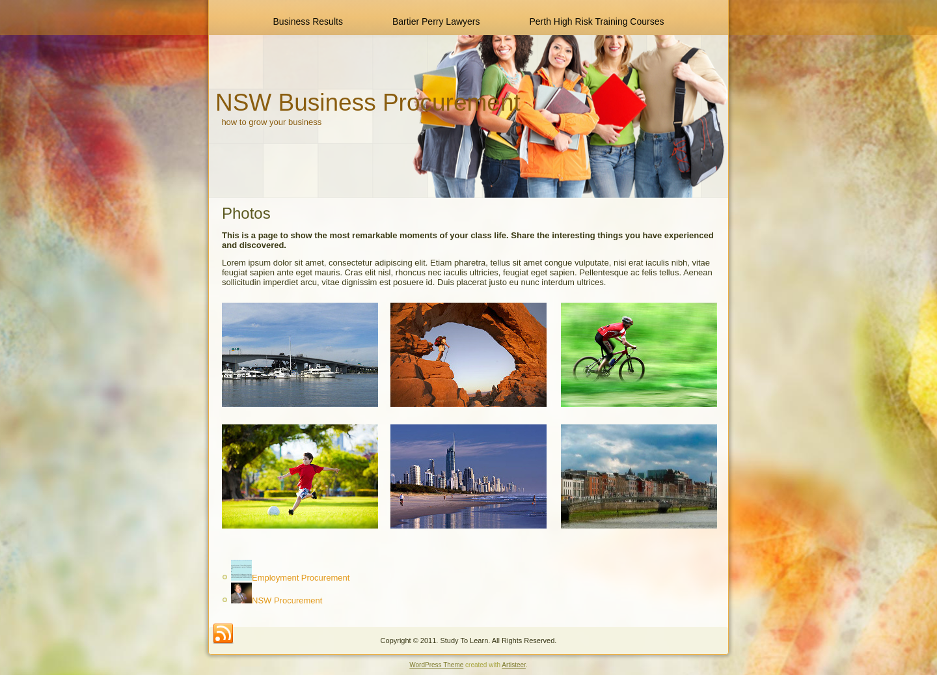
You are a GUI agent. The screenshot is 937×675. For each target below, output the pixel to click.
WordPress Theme (436, 664)
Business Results (308, 21)
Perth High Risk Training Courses (597, 21)
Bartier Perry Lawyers (436, 21)
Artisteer (514, 664)
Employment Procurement (300, 578)
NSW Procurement (287, 600)
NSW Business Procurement (368, 102)
